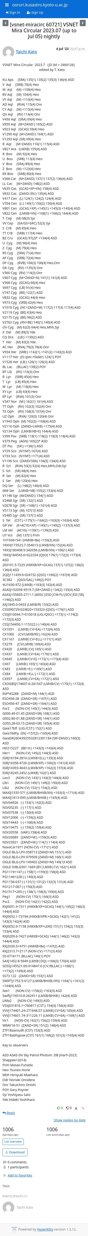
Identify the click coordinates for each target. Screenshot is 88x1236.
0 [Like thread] (60, 1108)
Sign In (13, 12)
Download (15, 1152)
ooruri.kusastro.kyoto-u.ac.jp (40, 5)
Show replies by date (69, 1120)
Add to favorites (17, 1175)
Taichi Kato (26, 51)
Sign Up (35, 12)
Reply (9, 1113)
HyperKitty (45, 1229)
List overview (13, 1142)
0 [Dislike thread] (69, 1108)
